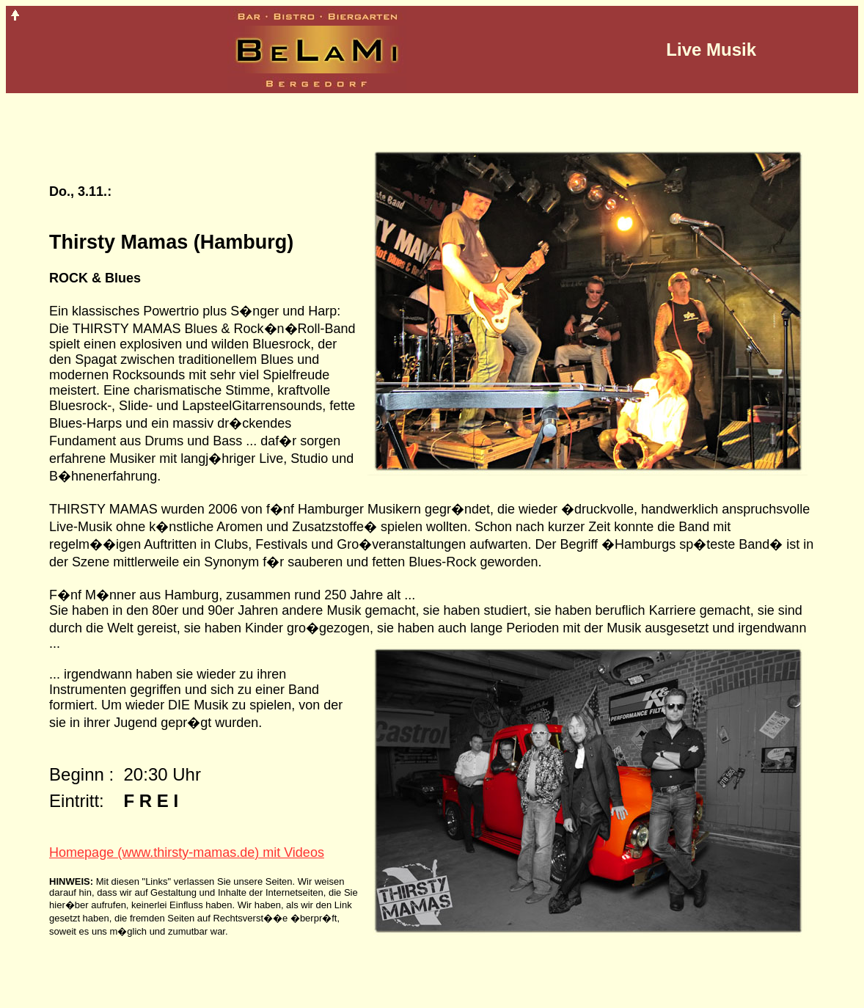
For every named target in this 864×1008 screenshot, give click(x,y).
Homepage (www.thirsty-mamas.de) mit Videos (186, 852)
